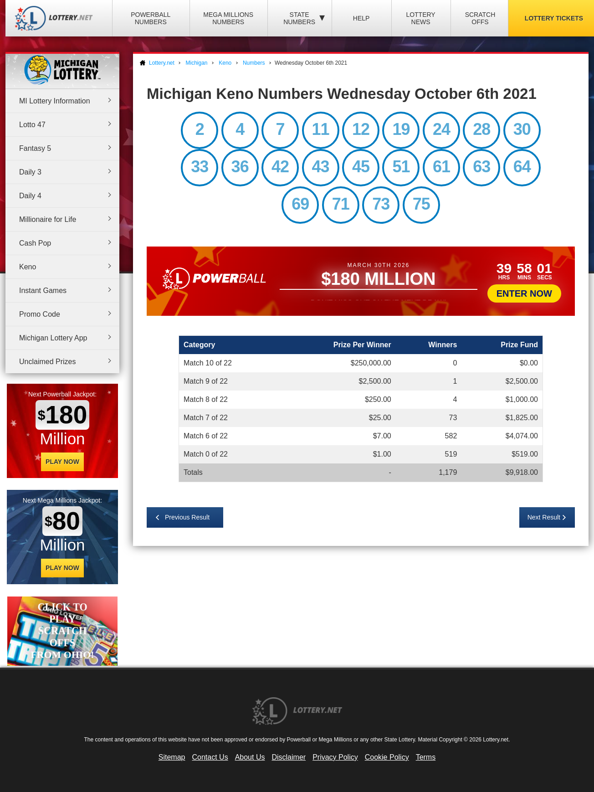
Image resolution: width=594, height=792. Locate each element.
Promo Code (39, 314)
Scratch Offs (480, 18)
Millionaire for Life (47, 219)
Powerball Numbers (150, 18)
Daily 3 (30, 172)
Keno (27, 267)
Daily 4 (30, 196)
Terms (426, 757)
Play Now (62, 461)
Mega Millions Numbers (228, 18)
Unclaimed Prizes (47, 361)
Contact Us (210, 757)
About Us (250, 757)
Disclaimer (288, 757)
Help (361, 18)
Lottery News (420, 18)
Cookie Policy (387, 757)
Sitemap (172, 757)
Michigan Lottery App (53, 338)
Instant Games (43, 290)
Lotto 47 (32, 125)
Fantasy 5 (35, 148)
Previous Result (187, 517)
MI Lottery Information (54, 101)
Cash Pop (35, 243)
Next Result (543, 517)
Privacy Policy (335, 757)
